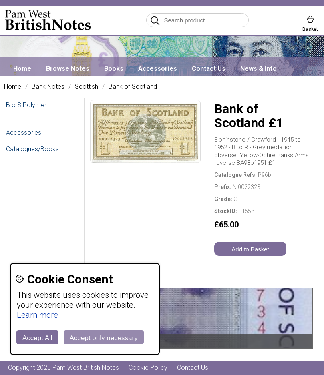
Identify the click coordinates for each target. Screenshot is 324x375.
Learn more (37, 315)
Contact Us (208, 68)
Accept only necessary (104, 338)
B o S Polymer (26, 105)
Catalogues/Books (32, 149)
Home (22, 68)
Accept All (37, 338)
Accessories (157, 68)
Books (113, 68)
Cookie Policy (148, 367)
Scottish (86, 87)
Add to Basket (250, 249)
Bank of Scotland (133, 87)
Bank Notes (48, 87)
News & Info (258, 68)
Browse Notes (67, 68)
